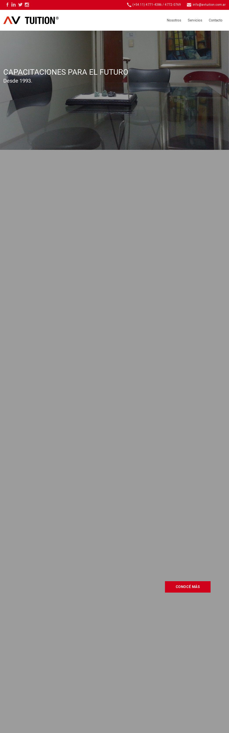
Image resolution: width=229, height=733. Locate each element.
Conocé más (188, 587)
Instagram (26, 4)
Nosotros (174, 20)
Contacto (215, 20)
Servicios (195, 20)
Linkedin (13, 4)
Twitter (19, 4)
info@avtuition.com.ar (206, 4)
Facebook (6, 4)
